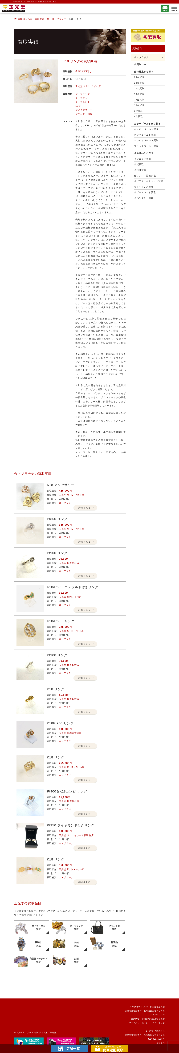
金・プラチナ (59, 19)
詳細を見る (84, 507)
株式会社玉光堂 (157, 1007)
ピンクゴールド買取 (145, 135)
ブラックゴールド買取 (146, 146)
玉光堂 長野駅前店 (69, 563)
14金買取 (139, 99)
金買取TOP (140, 64)
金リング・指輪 (83, 114)
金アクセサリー (83, 110)
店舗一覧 (73, 1048)
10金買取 (139, 105)
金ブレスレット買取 (145, 192)
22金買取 (139, 83)
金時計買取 (140, 170)
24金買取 (139, 77)
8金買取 (138, 116)
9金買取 (138, 111)
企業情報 (135, 1019)
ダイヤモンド (82, 102)
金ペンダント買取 (144, 198)
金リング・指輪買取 (145, 175)
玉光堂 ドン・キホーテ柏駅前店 (76, 835)
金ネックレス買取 (144, 186)
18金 (78, 106)
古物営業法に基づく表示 (153, 1019)
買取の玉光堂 (23, 19)
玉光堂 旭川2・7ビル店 (88, 86)
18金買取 (139, 94)
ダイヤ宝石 (81, 98)
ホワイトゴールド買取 (146, 140)
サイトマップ (158, 1023)
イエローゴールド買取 (146, 129)
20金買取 (139, 88)
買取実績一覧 (42, 19)
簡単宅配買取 (113, 1049)
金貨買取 (139, 164)
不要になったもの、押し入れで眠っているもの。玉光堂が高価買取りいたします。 (13, 8)
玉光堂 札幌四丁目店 (70, 597)
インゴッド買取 (142, 159)
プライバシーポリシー (139, 1023)
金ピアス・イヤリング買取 (148, 181)
